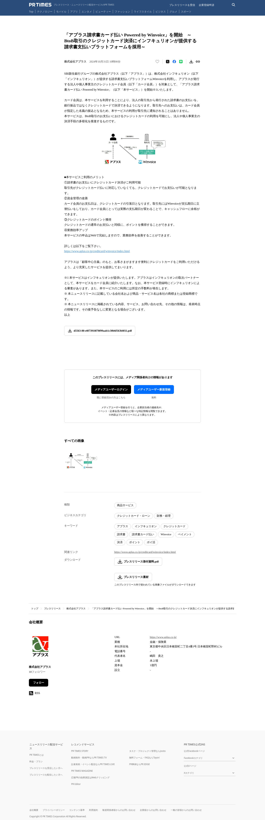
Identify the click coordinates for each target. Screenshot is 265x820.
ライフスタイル (143, 11)
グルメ (173, 11)
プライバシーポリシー (54, 810)
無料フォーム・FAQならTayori (144, 757)
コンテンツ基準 (77, 810)
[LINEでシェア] (181, 62)
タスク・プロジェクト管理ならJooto (147, 751)
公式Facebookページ (194, 751)
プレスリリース (52, 608)
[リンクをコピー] (198, 62)
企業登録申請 (206, 5)
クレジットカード (174, 526)
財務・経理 (164, 515)
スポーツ (186, 11)
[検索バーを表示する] (233, 4)
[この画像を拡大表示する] (80, 460)
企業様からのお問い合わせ (153, 810)
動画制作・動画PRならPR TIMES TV (89, 757)
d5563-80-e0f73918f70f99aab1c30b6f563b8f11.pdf (103, 330)
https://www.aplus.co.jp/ (163, 637)
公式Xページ (190, 765)
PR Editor (76, 784)
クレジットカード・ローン (133, 515)
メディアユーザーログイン (111, 389)
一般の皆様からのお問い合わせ (186, 810)
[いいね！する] (157, 62)
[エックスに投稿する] (168, 62)
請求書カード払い (143, 534)
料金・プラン (36, 761)
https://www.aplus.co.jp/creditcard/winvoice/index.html (97, 251)
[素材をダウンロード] (191, 62)
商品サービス (125, 505)
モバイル (61, 11)
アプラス (122, 526)
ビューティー (103, 11)
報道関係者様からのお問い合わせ (118, 810)
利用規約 (93, 810)
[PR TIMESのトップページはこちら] (71, 5)
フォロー (38, 682)
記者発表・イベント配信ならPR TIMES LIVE (93, 764)
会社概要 (33, 810)
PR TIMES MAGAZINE (82, 770)
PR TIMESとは (36, 754)
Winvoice (166, 534)
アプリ (74, 11)
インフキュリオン (146, 526)
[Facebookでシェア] (174, 62)
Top (31, 11)
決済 (120, 542)
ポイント (134, 542)
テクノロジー (44, 11)
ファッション (122, 11)
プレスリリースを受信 (182, 5)
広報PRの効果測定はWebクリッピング (90, 777)
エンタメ (87, 11)
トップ (34, 608)
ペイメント (185, 534)
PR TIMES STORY (79, 751)
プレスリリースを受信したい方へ (46, 768)
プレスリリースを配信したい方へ (46, 774)
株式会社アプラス (76, 608)
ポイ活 (151, 542)
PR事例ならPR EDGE (139, 764)
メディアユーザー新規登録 (153, 389)
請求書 (121, 534)
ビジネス (161, 11)
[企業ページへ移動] (40, 647)
